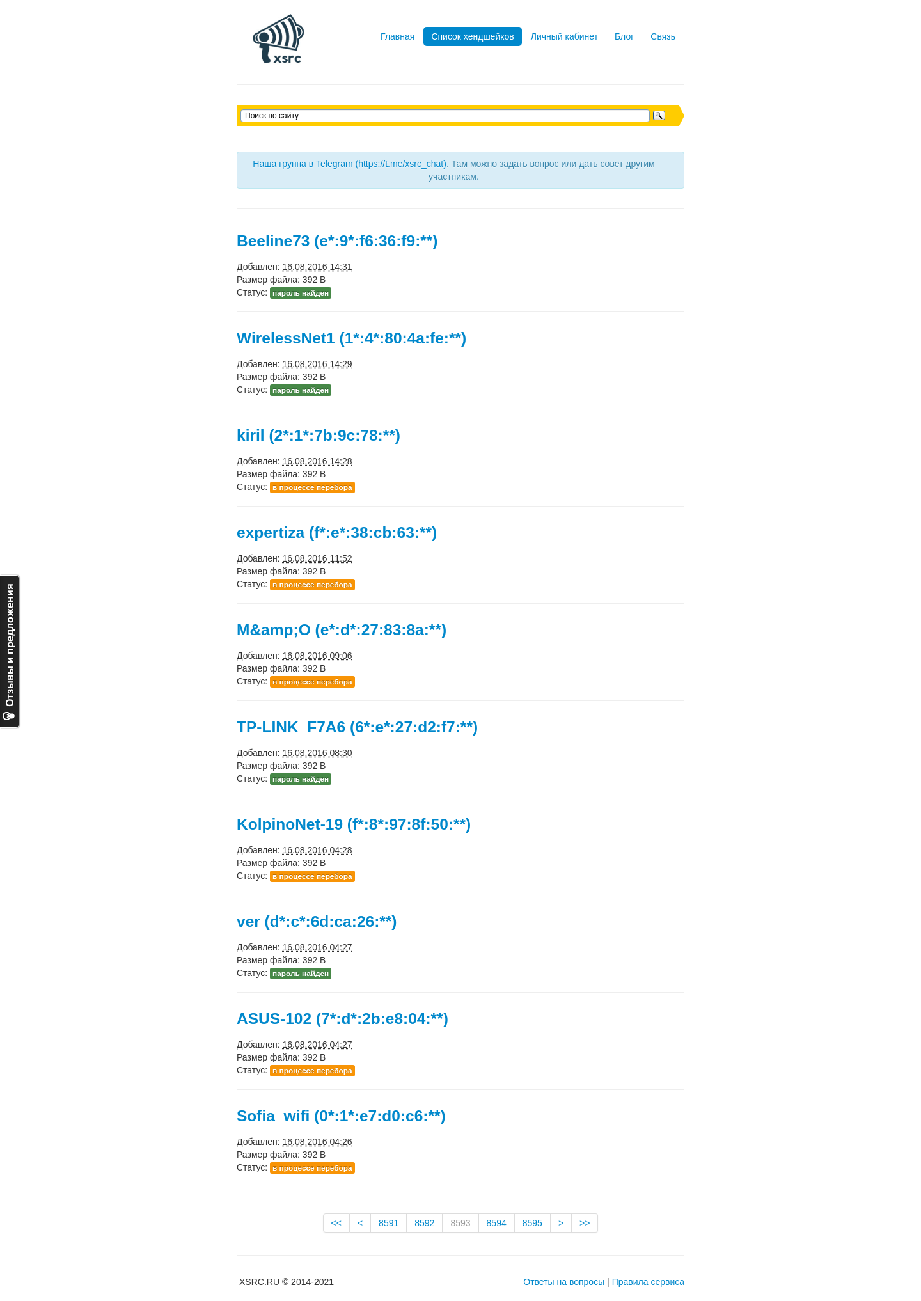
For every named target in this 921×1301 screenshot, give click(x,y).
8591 (388, 1223)
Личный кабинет (564, 36)
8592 (424, 1223)
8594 (497, 1223)
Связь (662, 36)
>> (584, 1223)
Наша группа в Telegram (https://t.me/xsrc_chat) (349, 164)
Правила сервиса (648, 1282)
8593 (460, 1223)
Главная (397, 36)
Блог (624, 36)
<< (336, 1223)
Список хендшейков (472, 36)
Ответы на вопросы (563, 1282)
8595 (532, 1223)
